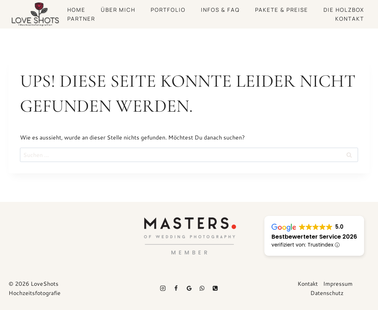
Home (76, 10)
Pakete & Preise (281, 10)
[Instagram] (163, 288)
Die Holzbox (343, 10)
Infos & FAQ (220, 10)
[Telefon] (215, 288)
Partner (81, 18)
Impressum (338, 283)
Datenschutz (326, 293)
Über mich (118, 10)
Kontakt (349, 18)
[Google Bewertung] (189, 288)
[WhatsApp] (202, 288)
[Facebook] (176, 288)
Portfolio (168, 10)
